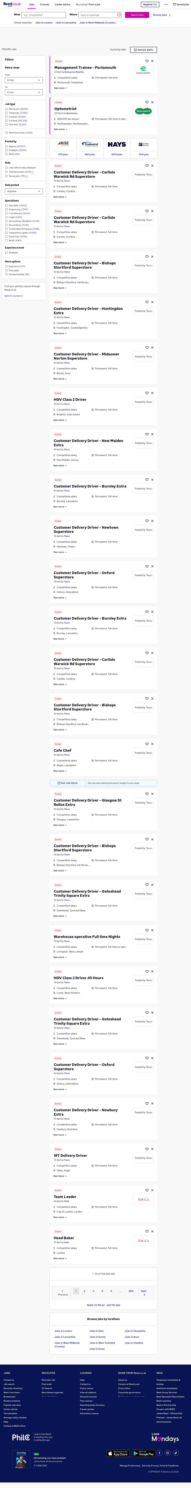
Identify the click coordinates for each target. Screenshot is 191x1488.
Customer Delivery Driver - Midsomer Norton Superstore (86, 356)
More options (12, 261)
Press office (124, 1388)
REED (159, 1373)
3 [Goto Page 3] (93, 1291)
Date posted (12, 185)
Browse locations (12, 1400)
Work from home (12, 1392)
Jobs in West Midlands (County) (97, 22)
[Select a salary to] (24, 92)
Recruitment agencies (52, 1392)
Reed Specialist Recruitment (170, 1396)
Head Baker (64, 1238)
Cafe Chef (62, 750)
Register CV (150, 4)
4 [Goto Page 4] (102, 1291)
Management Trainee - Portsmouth (85, 67)
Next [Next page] (143, 1292)
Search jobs (137, 14)
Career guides (87, 1409)
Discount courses (88, 1396)
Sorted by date (118, 49)
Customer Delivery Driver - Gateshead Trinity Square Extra (87, 893)
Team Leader (65, 1196)
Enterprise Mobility (74, 72)
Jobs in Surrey (98, 1336)
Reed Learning (163, 1400)
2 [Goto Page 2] (84, 1291)
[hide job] (152, 61)
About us (122, 1380)
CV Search (47, 1388)
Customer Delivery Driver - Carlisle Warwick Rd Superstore (84, 174)
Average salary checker (15, 1417)
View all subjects (88, 1392)
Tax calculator (10, 1413)
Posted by (10, 141)
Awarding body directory (92, 1405)
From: (7, 74)
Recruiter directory (13, 1388)
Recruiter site (48, 1380)
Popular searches (12, 1405)
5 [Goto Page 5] (111, 1291)
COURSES (86, 1373)
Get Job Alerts (67, 783)
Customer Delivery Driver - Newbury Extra (86, 1112)
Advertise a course (89, 1413)
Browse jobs (161, 14)
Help (6, 1421)
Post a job (47, 1384)
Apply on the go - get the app (103, 1304)
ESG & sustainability (166, 1426)
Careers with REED (165, 1409)
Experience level (14, 247)
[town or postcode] (99, 15)
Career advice (10, 1409)
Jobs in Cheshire (134, 1342)
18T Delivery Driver (70, 1155)
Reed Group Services (166, 1392)
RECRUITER (48, 1373)
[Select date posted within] (24, 191)
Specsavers (72, 113)
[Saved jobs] (181, 4)
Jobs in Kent (97, 1330)
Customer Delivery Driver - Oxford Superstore (84, 574)
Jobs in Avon (132, 1336)
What (17, 14)
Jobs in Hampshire (135, 1330)
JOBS (7, 1373)
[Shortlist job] (147, 61)
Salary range (12, 67)
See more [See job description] (61, 88)
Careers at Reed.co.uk (129, 1384)
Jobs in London (44, 22)
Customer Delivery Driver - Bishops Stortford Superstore (85, 265)
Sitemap (8, 1430)
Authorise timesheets (167, 1388)
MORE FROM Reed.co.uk (132, 1373)
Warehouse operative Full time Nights (87, 936)
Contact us (9, 1380)
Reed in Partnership (166, 1405)
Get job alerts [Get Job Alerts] (143, 49)
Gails (66, 1201)
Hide (7, 162)
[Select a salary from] (24, 80)
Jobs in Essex (97, 1348)
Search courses (14, 295)
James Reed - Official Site (169, 1413)
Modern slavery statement (131, 1396)
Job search (9, 1384)
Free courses (86, 1400)
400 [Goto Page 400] (131, 1291)
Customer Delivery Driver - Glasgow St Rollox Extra (88, 802)
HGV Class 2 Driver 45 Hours (78, 978)
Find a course (86, 1388)
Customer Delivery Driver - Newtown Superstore (86, 529)
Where (73, 14)
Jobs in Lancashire (66, 22)
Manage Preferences (130, 1471)
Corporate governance (129, 1392)
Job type (10, 104)
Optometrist (65, 108)
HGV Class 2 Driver (70, 399)
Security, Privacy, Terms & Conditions (160, 1471)
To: (6, 87)
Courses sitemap (88, 1417)
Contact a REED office (14, 1426)
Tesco (67, 180)
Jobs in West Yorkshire (102, 1342)
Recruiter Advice (50, 1396)
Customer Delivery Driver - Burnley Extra (90, 486)
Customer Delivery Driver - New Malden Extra (88, 442)
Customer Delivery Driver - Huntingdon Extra (88, 310)
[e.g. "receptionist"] (43, 15)
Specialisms (12, 200)
